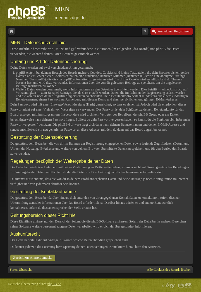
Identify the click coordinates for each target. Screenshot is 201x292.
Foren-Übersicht (21, 270)
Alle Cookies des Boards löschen (169, 270)
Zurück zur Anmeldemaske (32, 257)
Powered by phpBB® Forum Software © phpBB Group (184, 285)
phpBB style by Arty (168, 285)
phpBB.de (54, 284)
